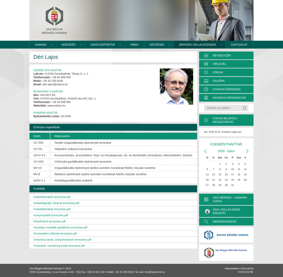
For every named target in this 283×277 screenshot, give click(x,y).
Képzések (157, 44)
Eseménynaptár (226, 144)
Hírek (134, 44)
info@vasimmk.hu (155, 272)
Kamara (41, 44)
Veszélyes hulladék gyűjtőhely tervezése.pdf (60, 227)
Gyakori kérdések (227, 89)
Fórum (218, 72)
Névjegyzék (222, 55)
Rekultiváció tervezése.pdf (49, 221)
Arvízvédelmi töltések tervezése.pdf (55, 233)
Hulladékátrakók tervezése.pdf (51, 209)
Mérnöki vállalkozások (197, 44)
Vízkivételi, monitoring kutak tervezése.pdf (59, 245)
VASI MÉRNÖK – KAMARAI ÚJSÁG (230, 199)
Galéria (219, 80)
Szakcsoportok (102, 44)
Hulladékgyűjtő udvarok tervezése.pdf (56, 203)
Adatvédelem (232, 268)
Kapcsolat (239, 44)
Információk (247, 268)
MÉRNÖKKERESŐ (224, 221)
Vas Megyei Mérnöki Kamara (231, 250)
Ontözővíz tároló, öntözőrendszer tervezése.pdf (62, 239)
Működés (69, 44)
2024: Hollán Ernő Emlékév (222, 211)
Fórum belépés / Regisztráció (225, 120)
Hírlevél (219, 63)
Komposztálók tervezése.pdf (50, 215)
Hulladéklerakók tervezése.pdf (51, 197)
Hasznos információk (229, 97)
